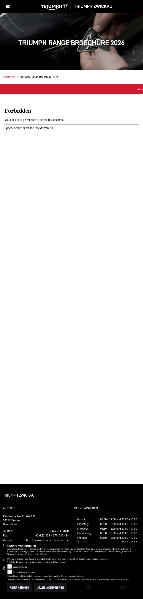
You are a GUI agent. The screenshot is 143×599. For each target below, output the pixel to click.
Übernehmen (19, 587)
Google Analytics (20, 567)
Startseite (9, 77)
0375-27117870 (59, 531)
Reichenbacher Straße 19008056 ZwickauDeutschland (19, 520)
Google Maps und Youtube (24, 572)
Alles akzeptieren (50, 587)
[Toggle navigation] (9, 6)
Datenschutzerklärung (37, 554)
